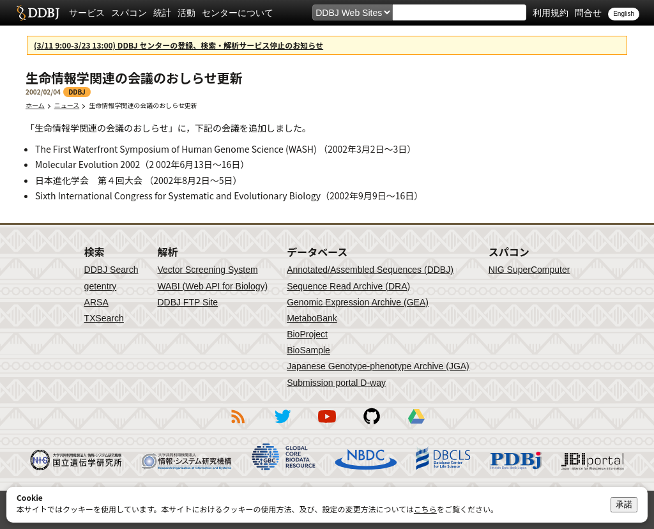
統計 (162, 13)
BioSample (308, 350)
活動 (186, 13)
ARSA (96, 302)
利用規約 (550, 13)
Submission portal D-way (336, 383)
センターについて (237, 13)
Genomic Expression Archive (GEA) (358, 302)
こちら (425, 508)
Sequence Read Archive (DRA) (348, 286)
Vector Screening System (207, 269)
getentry (100, 286)
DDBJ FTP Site (187, 302)
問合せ (588, 13)
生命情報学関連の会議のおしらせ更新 (147, 105)
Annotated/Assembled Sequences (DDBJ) (370, 269)
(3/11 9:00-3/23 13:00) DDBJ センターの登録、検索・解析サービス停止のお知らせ (178, 45)
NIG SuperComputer (529, 269)
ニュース (67, 105)
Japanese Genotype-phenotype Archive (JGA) (378, 366)
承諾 (624, 504)
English (623, 13)
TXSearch (104, 318)
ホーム (35, 105)
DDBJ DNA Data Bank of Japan (38, 13)
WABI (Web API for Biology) (212, 286)
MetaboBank (312, 318)
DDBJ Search (111, 269)
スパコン (129, 13)
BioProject (307, 334)
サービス (87, 13)
